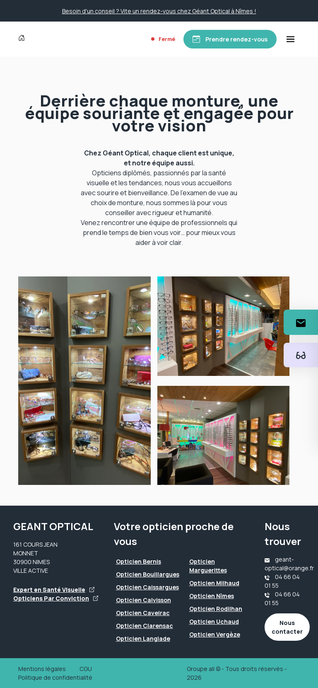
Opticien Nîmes (211, 596)
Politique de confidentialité (55, 677)
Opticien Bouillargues (147, 574)
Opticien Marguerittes (208, 565)
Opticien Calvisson (143, 600)
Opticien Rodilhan (215, 609)
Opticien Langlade (143, 638)
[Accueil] (23, 39)
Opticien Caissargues (147, 587)
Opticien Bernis (138, 561)
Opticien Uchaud (214, 621)
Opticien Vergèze (214, 634)
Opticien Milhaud (214, 583)
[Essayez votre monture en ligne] (301, 355)
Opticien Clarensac (144, 626)
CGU (86, 669)
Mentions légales (42, 669)
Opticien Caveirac (143, 613)
